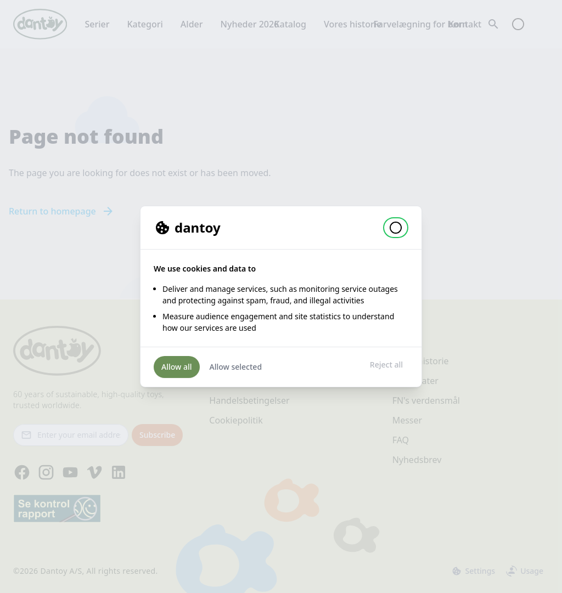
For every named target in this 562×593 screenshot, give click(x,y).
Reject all (386, 364)
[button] (395, 227)
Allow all (176, 367)
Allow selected (236, 367)
